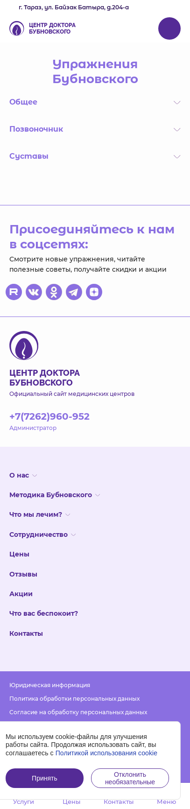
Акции (21, 594)
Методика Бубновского (54, 495)
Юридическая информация (49, 685)
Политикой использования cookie (107, 753)
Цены (19, 554)
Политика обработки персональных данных (74, 698)
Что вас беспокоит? (43, 613)
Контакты (26, 633)
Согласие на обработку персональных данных (78, 712)
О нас (23, 475)
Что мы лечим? (39, 514)
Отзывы (23, 574)
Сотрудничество (42, 534)
